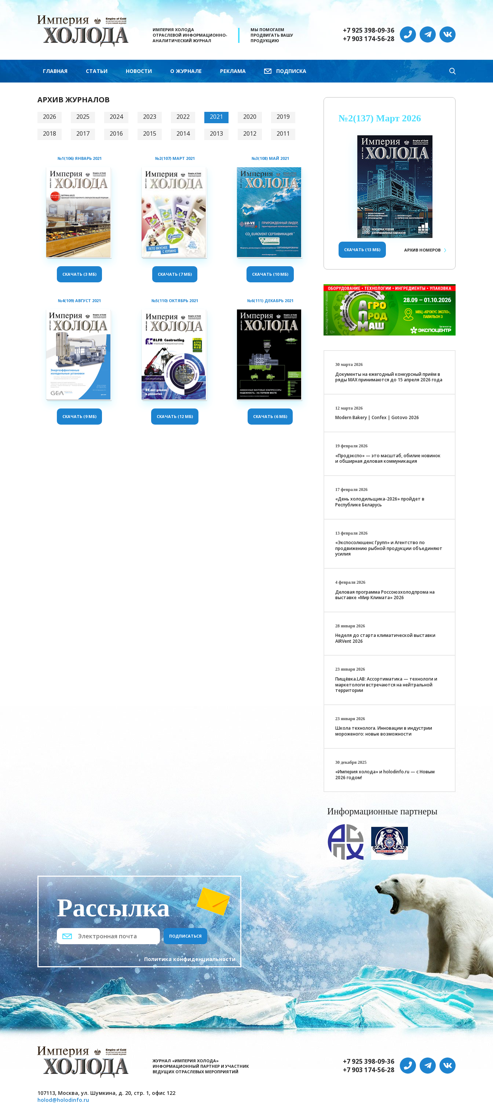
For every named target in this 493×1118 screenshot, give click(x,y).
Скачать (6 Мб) (270, 416)
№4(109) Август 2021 (79, 300)
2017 (83, 133)
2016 (116, 133)
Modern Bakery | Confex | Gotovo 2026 (377, 417)
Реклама (233, 70)
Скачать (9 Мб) (79, 416)
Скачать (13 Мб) (362, 249)
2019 (283, 117)
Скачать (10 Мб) (270, 274)
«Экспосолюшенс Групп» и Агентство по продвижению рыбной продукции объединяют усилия (388, 548)
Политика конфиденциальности (189, 959)
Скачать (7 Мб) (175, 274)
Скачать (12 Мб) (175, 416)
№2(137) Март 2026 (380, 118)
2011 (283, 133)
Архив (422, 250)
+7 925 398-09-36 (368, 30)
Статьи (96, 70)
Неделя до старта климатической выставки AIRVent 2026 (385, 638)
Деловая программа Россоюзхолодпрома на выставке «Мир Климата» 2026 (385, 595)
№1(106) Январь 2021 (80, 158)
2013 (216, 133)
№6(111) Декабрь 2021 (270, 300)
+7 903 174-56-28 (368, 39)
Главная (55, 70)
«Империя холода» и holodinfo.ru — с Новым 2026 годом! (385, 775)
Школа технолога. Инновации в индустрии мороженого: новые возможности (383, 731)
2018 (49, 133)
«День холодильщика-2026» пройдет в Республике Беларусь (379, 502)
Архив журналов (73, 100)
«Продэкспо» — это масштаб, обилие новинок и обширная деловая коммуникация (388, 458)
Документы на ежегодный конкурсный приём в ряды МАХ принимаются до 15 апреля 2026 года (388, 377)
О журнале (186, 70)
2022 (183, 117)
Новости (139, 70)
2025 (83, 117)
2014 (183, 133)
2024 (116, 117)
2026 (49, 117)
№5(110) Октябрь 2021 (174, 300)
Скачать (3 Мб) (79, 274)
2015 (149, 133)
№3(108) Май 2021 (270, 158)
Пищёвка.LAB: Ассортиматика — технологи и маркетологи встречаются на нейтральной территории (386, 684)
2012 (249, 133)
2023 (149, 117)
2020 (249, 117)
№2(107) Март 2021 (175, 158)
